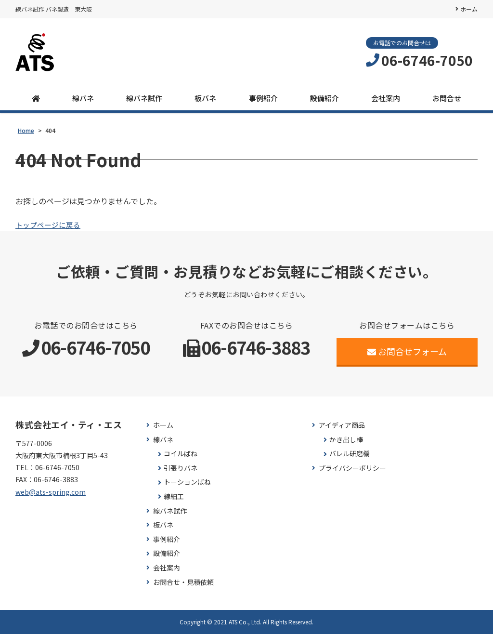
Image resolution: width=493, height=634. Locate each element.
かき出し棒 (346, 439)
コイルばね (180, 453)
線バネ (83, 98)
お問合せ (446, 98)
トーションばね (187, 482)
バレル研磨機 (349, 453)
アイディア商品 (342, 425)
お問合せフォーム (407, 351)
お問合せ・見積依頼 (183, 582)
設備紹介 (324, 98)
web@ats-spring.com (50, 492)
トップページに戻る (50, 224)
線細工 (174, 496)
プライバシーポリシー (352, 468)
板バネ (205, 98)
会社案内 (385, 98)
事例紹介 (263, 98)
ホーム (469, 9)
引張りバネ (180, 468)
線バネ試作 (144, 98)
